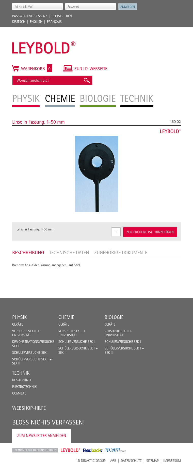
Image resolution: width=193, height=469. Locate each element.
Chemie (66, 317)
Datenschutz (131, 461)
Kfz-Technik (21, 380)
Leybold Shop (71, 450)
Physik (19, 317)
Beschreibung (28, 253)
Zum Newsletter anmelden (41, 435)
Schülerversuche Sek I (30, 352)
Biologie (114, 317)
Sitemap (152, 461)
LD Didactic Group (91, 461)
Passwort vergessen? (29, 16)
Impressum (172, 461)
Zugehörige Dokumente (120, 253)
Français (54, 22)
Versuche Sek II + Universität (25, 333)
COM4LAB (19, 393)
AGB (113, 461)
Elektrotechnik (24, 387)
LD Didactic (35, 450)
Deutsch (18, 22)
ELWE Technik (115, 450)
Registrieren (62, 16)
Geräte (17, 324)
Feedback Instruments (93, 450)
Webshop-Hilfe (29, 408)
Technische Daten (69, 253)
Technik (20, 373)
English (36, 22)
